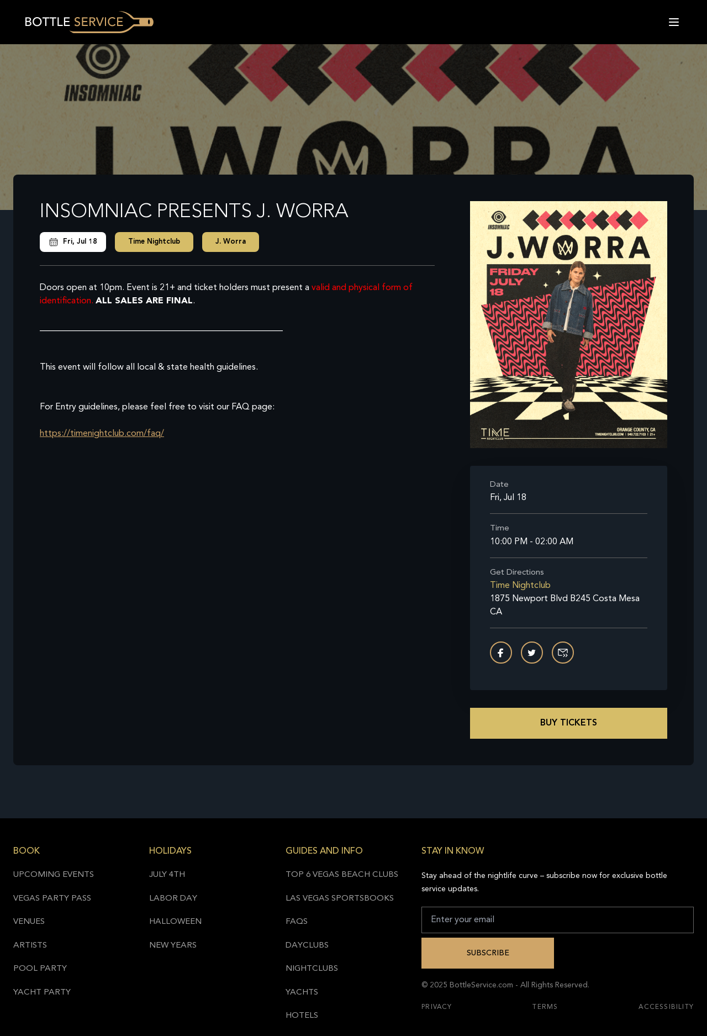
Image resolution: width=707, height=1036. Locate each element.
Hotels (302, 1016)
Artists (30, 946)
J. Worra (230, 241)
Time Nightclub (154, 241)
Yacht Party (42, 992)
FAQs (297, 922)
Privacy (436, 1007)
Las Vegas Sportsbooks (340, 899)
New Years (173, 946)
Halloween (175, 922)
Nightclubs (312, 969)
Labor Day (173, 899)
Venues (29, 922)
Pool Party (40, 969)
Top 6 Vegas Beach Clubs (342, 875)
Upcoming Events (53, 875)
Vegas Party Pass (52, 899)
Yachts (302, 992)
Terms (545, 1007)
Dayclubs (307, 946)
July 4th (167, 875)
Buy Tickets (568, 723)
